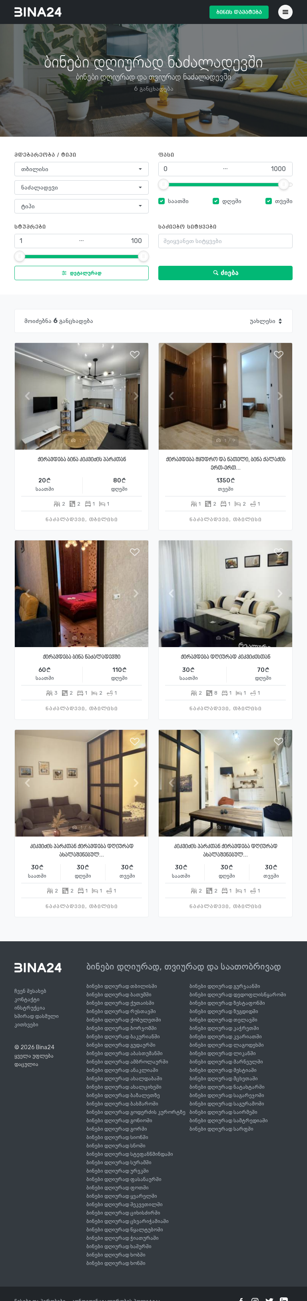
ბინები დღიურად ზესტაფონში (227, 1003)
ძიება (226, 273)
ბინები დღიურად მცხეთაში (223, 1078)
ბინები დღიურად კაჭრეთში (224, 1028)
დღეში (231, 201)
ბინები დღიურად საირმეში (223, 1112)
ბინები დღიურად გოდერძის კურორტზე (135, 1112)
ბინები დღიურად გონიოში (119, 1120)
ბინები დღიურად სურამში (119, 1162)
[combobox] (81, 169)
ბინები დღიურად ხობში (116, 1254)
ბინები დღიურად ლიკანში (222, 1053)
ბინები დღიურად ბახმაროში (122, 1103)
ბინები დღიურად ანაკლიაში (122, 1070)
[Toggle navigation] (285, 12)
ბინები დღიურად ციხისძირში (123, 1212)
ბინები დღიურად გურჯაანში (224, 986)
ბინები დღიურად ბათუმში (119, 994)
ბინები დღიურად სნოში (116, 1145)
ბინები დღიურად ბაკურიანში (123, 1036)
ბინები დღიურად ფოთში (117, 1187)
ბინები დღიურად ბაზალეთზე (123, 1095)
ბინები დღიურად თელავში (223, 1019)
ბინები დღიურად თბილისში (121, 986)
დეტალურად (80, 273)
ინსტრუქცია (29, 1007)
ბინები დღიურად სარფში (221, 1129)
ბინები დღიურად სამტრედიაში (228, 1120)
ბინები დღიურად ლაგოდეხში (226, 1045)
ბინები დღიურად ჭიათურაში (122, 1238)
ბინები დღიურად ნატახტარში (227, 1087)
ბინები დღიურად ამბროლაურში (127, 1061)
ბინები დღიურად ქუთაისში (120, 1003)
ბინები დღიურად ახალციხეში (123, 1087)
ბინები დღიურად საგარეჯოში (226, 1095)
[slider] (163, 184)
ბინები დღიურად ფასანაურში (123, 1179)
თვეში (284, 201)
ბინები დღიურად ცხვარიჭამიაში (127, 1221)
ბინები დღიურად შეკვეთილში (124, 1204)
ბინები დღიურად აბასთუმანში (124, 1053)
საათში (178, 201)
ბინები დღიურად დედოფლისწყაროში (237, 994)
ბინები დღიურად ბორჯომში (121, 1028)
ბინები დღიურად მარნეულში (226, 1061)
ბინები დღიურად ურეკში (117, 1171)
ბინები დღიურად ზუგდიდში (223, 1011)
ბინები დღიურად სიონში (117, 1137)
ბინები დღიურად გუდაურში (120, 1045)
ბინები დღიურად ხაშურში (119, 1246)
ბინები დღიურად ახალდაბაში (124, 1078)
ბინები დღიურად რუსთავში (121, 1011)
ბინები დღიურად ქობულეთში (123, 1019)
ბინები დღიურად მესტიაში (223, 1070)
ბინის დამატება (239, 12)
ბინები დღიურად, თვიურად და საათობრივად (183, 966)
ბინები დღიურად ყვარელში (121, 1196)
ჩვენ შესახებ (30, 991)
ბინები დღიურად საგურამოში (226, 1103)
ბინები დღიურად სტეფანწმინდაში (129, 1154)
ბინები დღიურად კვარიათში (225, 1036)
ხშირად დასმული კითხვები (36, 1020)
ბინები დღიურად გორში (116, 1129)
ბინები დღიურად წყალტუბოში (124, 1229)
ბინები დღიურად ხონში (116, 1263)
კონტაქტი (27, 999)
